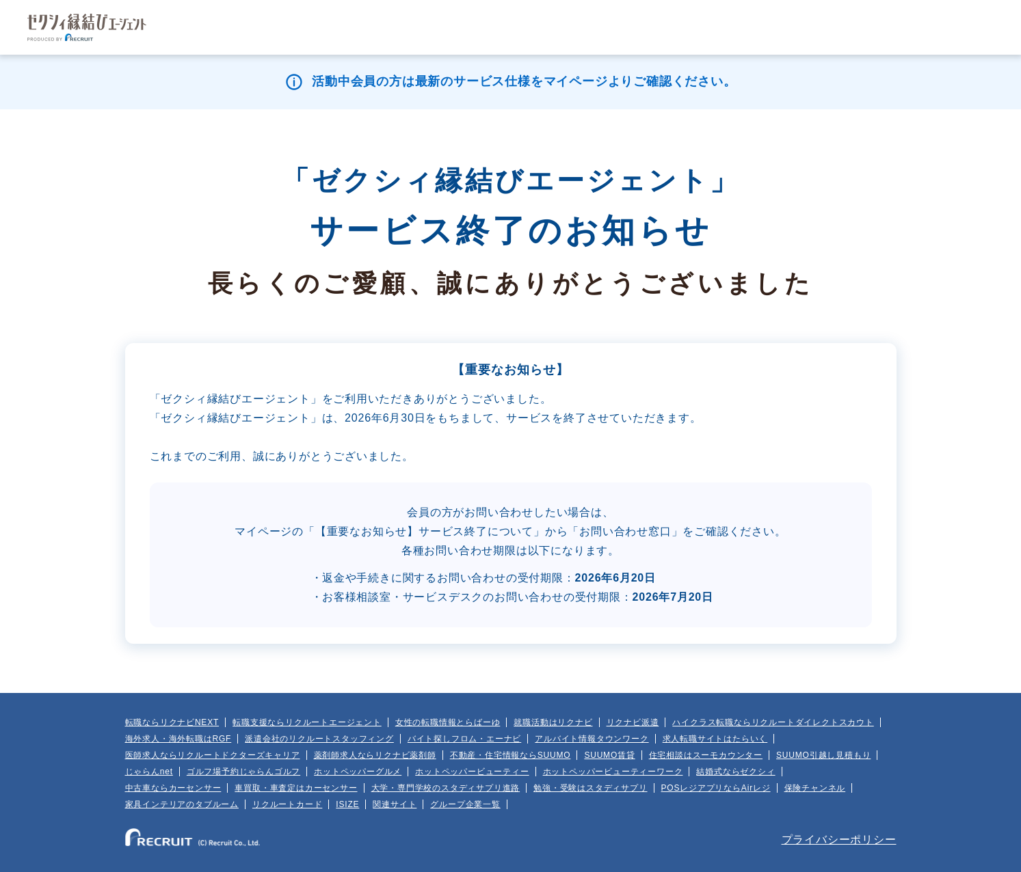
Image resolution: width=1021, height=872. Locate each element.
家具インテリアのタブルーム (182, 804)
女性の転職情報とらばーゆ (448, 722)
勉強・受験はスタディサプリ (590, 788)
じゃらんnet (149, 771)
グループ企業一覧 (465, 804)
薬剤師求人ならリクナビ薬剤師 (375, 755)
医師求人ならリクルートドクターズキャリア (212, 755)
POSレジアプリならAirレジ (716, 788)
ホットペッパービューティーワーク (613, 771)
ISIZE (347, 804)
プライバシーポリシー (839, 839)
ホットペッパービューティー (472, 771)
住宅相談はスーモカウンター (706, 755)
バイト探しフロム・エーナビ (464, 739)
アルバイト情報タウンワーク (591, 739)
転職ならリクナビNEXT (172, 722)
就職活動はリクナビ (553, 722)
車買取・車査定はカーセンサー (296, 788)
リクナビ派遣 (633, 722)
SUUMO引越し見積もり (823, 755)
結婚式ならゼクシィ (735, 771)
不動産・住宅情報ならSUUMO (510, 755)
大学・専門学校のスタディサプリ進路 (445, 788)
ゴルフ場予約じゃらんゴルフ (243, 771)
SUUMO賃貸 (609, 755)
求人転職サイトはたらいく (715, 739)
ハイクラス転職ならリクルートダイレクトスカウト (772, 722)
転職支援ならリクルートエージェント (307, 722)
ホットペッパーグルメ (357, 771)
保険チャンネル (815, 788)
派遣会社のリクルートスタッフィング (319, 739)
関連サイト (394, 804)
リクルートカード (287, 804)
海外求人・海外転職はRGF (178, 739)
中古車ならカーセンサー (173, 788)
